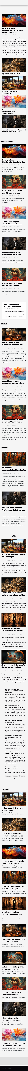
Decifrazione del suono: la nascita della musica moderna (13, 344)
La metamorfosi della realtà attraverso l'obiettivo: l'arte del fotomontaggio (12, 194)
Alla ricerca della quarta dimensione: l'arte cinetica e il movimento (13, 667)
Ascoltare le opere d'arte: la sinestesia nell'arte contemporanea (11, 111)
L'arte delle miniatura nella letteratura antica (11, 74)
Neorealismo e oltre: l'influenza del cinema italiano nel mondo (14, 131)
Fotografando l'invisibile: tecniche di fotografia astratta (12, 30)
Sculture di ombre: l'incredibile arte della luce (12, 630)
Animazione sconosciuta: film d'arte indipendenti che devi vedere (13, 471)
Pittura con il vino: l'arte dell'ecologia (10, 92)
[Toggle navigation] (4, 2)
